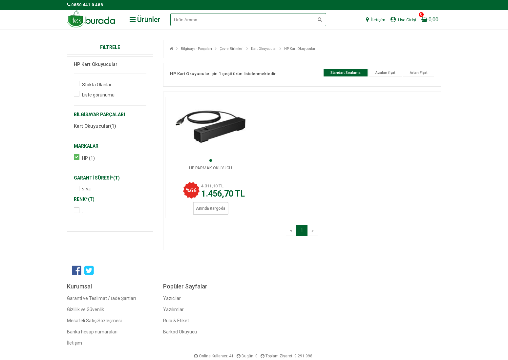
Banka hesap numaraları (92, 331)
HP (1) (88, 158)
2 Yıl (86, 189)
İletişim (74, 343)
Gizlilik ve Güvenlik (85, 309)
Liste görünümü (98, 94)
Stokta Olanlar (97, 84)
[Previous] (291, 230)
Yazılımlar (173, 309)
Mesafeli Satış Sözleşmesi (94, 320)
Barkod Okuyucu (180, 331)
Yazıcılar (172, 298)
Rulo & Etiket (176, 320)
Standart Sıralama (345, 73)
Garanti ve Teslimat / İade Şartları (101, 298)
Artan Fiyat (418, 73)
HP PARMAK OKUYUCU (210, 167)
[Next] (312, 230)
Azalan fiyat (385, 73)
